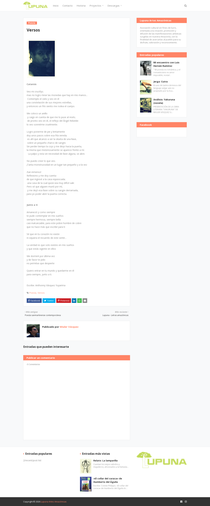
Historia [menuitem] (81, 5)
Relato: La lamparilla (105, 460)
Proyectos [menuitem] (95, 5)
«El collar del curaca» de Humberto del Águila (107, 480)
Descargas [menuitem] (113, 5)
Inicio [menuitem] (56, 5)
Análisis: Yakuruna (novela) (164, 101)
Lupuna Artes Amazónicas (54, 501)
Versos (41, 292)
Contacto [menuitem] (67, 5)
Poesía (32, 292)
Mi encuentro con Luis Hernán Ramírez (166, 64)
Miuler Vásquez (69, 326)
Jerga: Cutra (160, 81)
